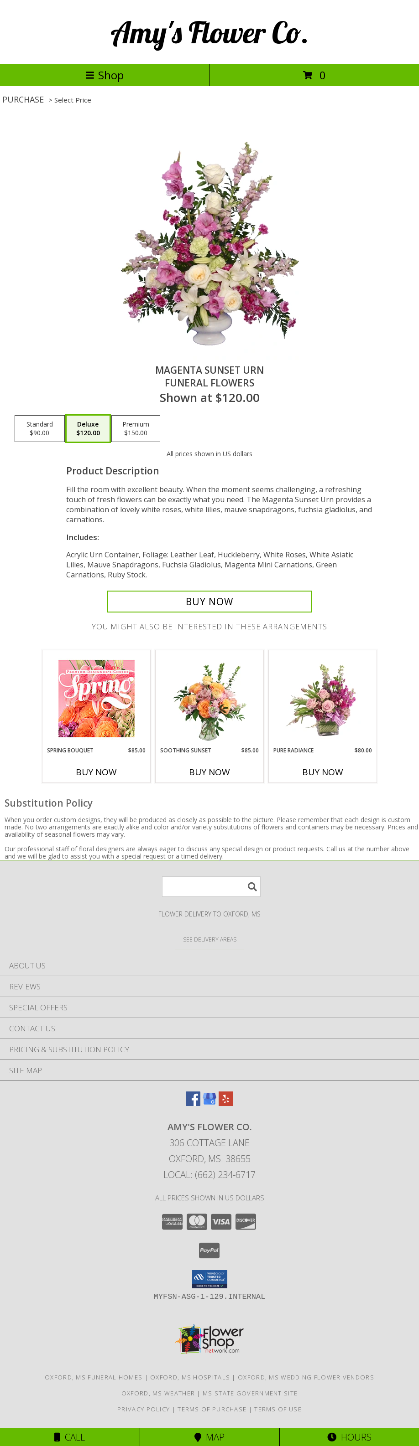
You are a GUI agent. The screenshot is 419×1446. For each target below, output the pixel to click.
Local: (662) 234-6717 (209, 1174)
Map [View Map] (209, 1437)
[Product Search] (211, 886)
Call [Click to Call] (69, 1437)
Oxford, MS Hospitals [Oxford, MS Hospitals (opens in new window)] (190, 1377)
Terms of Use (278, 1409)
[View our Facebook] (193, 1103)
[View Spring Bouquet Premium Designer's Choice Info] (96, 698)
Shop (104, 74)
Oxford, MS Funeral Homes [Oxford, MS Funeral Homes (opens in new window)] (93, 1377)
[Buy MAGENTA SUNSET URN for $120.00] (209, 601)
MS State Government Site (250, 1393)
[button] (209, 1279)
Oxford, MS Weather (158, 1393)
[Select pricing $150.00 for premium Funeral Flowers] (136, 429)
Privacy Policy (143, 1409)
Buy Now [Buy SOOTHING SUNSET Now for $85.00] (209, 772)
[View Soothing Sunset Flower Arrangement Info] (210, 698)
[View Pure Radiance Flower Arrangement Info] (323, 698)
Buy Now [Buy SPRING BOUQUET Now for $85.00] (96, 772)
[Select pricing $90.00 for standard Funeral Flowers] (39, 429)
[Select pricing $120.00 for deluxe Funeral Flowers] (88, 429)
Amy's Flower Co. (209, 32)
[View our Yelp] (226, 1103)
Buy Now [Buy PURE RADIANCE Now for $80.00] (322, 772)
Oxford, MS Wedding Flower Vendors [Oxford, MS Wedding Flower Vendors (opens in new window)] (306, 1377)
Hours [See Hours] (349, 1437)
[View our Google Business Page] (209, 1103)
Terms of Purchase (212, 1409)
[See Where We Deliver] (209, 939)
